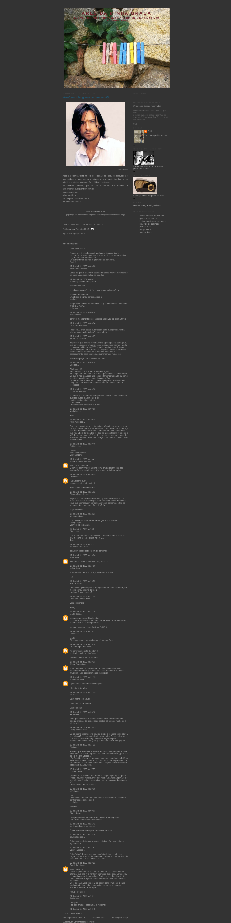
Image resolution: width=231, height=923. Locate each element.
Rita (71, 531)
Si (71, 747)
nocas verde (75, 391)
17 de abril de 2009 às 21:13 (82, 677)
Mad (72, 411)
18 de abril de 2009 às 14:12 (82, 745)
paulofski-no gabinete (149, 224)
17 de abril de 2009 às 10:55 (82, 474)
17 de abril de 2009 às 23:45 (82, 727)
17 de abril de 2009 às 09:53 (82, 409)
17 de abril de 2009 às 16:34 (82, 555)
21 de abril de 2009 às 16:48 (82, 909)
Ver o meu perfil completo (155, 135)
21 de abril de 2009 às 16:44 (82, 896)
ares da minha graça (117, 13)
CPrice (73, 477)
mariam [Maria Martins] (80, 281)
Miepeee (73, 516)
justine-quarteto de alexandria (153, 221)
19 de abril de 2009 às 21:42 (82, 824)
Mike (72, 557)
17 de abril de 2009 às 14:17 (82, 544)
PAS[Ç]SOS (75, 338)
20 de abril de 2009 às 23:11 (82, 863)
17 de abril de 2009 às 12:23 (82, 514)
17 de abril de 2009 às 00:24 (82, 312)
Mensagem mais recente (74, 918)
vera (72, 714)
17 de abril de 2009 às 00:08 (82, 266)
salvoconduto (76, 268)
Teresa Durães (76, 547)
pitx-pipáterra (145, 229)
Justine (73, 583)
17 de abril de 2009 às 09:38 (82, 389)
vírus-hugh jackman (76, 233)
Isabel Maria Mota (78, 461)
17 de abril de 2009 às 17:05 (82, 596)
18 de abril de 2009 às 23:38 (82, 789)
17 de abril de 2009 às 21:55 (82, 692)
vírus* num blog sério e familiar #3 (86, 97)
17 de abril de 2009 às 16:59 (82, 581)
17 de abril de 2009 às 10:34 (82, 420)
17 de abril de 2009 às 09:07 (82, 336)
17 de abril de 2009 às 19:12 (82, 631)
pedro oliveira (76, 325)
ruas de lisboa (146, 232)
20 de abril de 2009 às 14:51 (82, 848)
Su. (71, 695)
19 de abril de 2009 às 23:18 (82, 835)
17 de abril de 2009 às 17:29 (82, 612)
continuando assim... (79, 826)
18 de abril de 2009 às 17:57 (82, 769)
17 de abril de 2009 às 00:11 (82, 279)
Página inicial (98, 918)
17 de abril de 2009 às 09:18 (82, 363)
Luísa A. (73, 771)
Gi (71, 365)
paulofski (74, 837)
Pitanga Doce (76, 494)
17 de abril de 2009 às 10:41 (82, 459)
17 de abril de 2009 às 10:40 (82, 444)
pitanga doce (145, 227)
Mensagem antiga (120, 918)
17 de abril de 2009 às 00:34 (82, 323)
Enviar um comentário (72, 913)
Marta (72, 614)
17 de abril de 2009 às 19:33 (82, 662)
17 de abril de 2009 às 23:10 (82, 712)
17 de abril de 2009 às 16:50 (82, 566)
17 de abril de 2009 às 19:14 (82, 644)
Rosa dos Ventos (77, 599)
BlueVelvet (74, 249)
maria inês (74, 679)
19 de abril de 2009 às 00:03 (82, 811)
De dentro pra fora (78, 647)
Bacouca (74, 850)
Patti (72, 446)
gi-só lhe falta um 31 (149, 218)
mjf (71, 791)
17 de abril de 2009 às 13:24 (82, 529)
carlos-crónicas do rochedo (152, 216)
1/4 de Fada (75, 664)
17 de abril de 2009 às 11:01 (82, 492)
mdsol (72, 568)
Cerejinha (74, 865)
